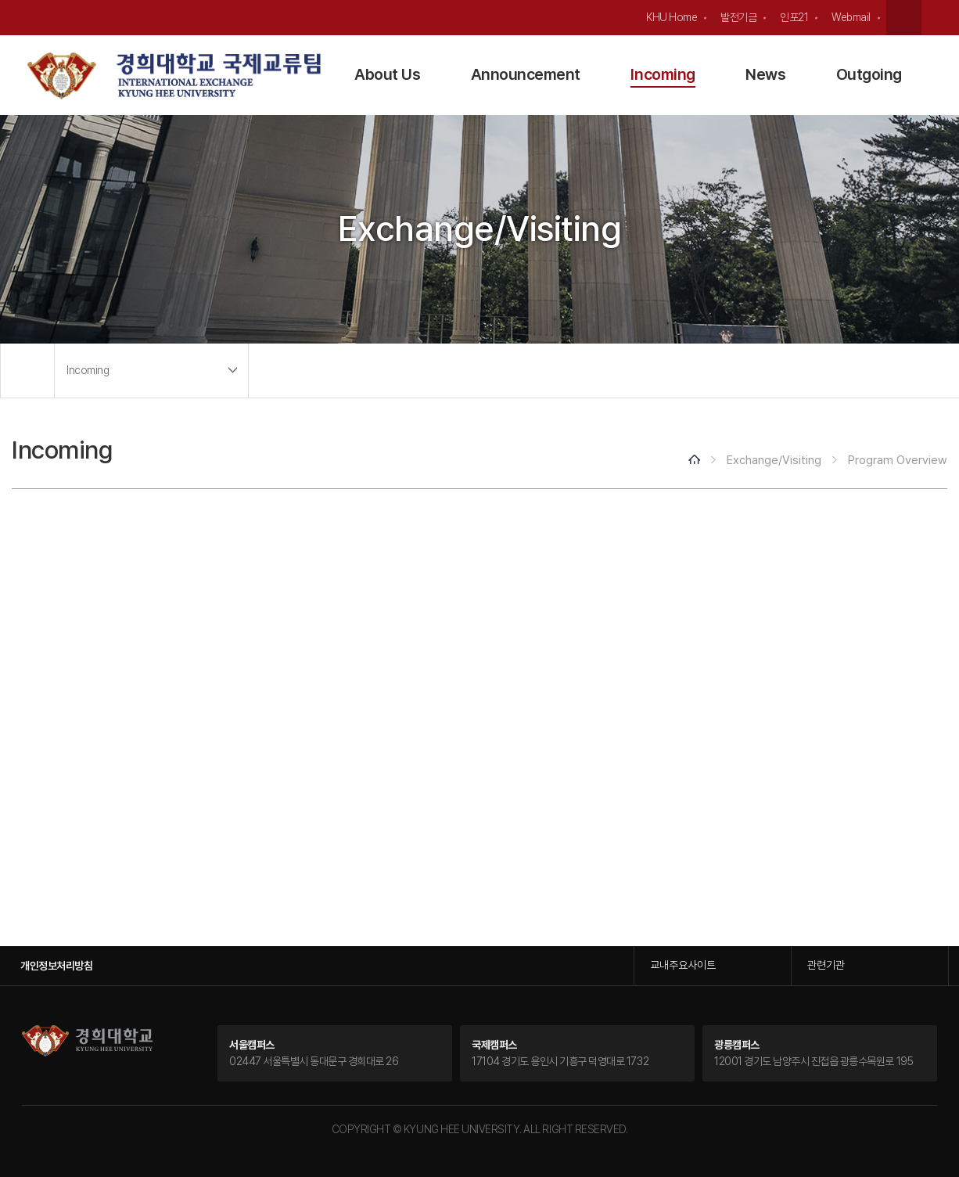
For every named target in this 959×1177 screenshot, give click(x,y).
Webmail (851, 17)
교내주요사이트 (683, 965)
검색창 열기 (903, 17)
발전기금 (738, 17)
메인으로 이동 (27, 371)
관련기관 (826, 965)
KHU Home (671, 17)
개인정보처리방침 (56, 965)
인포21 (794, 17)
